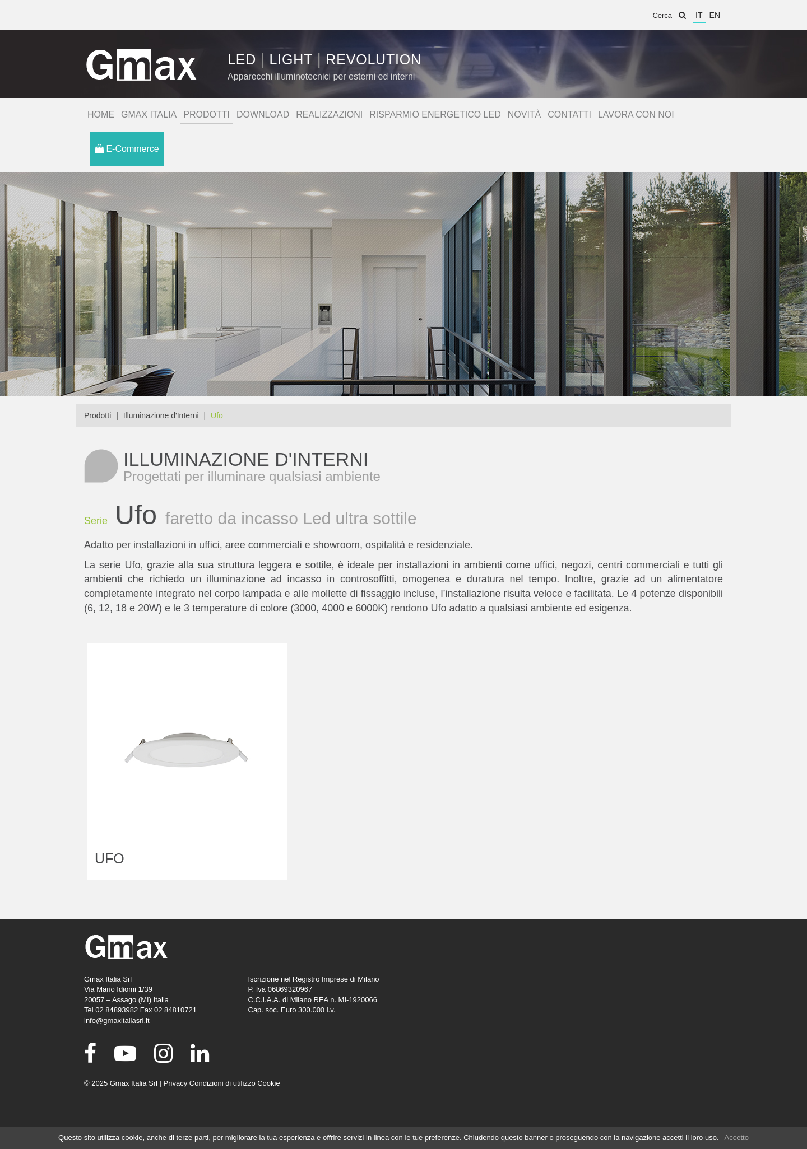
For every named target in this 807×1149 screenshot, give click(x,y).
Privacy (176, 1083)
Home (100, 114)
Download (262, 114)
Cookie (268, 1083)
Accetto (737, 1137)
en (714, 15)
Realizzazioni (329, 114)
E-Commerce (127, 148)
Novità (524, 114)
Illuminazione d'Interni (161, 415)
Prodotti (206, 114)
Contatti (569, 114)
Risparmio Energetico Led (434, 114)
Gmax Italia (149, 114)
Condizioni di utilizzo (222, 1083)
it (698, 15)
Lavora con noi (636, 114)
